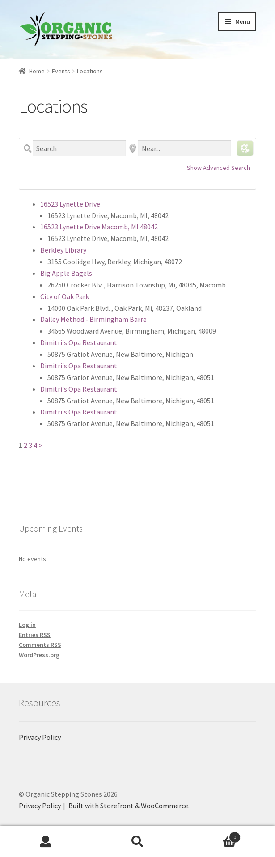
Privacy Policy (40, 737)
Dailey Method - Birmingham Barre (93, 319)
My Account (46, 842)
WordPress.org (39, 655)
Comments (40, 645)
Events (61, 71)
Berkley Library (63, 249)
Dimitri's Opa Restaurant (78, 342)
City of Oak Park (64, 296)
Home (37, 71)
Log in (27, 625)
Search (137, 842)
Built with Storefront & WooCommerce (128, 805)
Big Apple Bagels (66, 273)
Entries (35, 635)
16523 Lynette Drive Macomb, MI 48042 (99, 226)
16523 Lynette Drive (70, 203)
